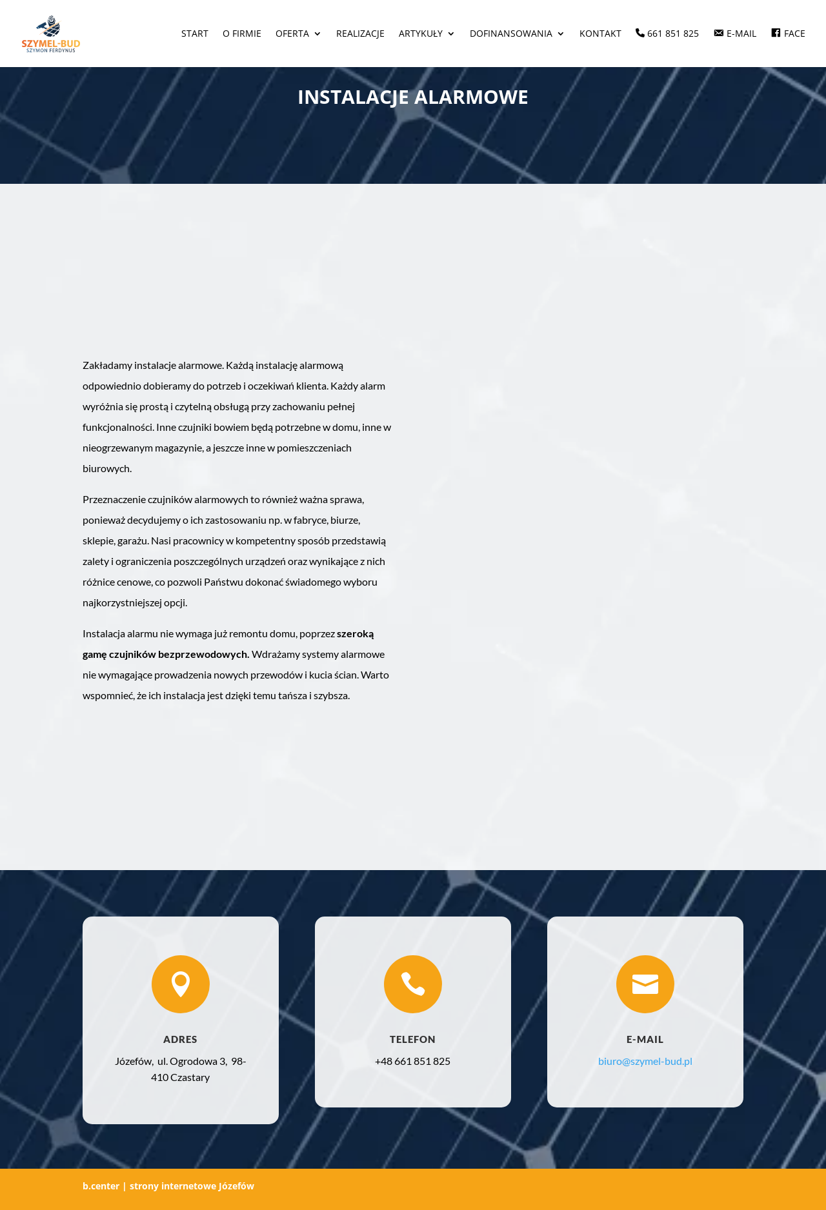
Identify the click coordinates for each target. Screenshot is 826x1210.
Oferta (292, 34)
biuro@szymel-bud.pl (645, 1061)
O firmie (242, 34)
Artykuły (421, 34)
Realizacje (360, 34)
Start (194, 34)
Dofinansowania (511, 34)
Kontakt (600, 34)
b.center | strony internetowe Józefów (168, 1186)
